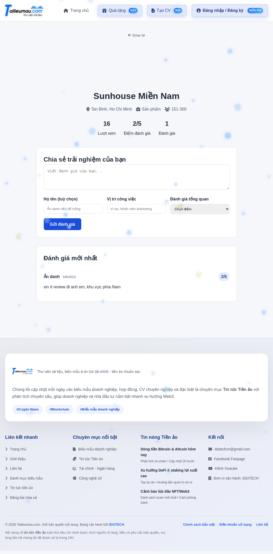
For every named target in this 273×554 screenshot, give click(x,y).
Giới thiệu (15, 462)
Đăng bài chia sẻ (21, 501)
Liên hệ (13, 471)
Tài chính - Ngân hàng (94, 471)
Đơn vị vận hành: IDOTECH (233, 481)
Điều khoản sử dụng (235, 528)
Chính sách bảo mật (199, 528)
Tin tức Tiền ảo (88, 462)
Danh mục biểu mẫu (24, 481)
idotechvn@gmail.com (229, 452)
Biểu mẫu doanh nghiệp (95, 452)
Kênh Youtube (222, 471)
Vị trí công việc (121, 202)
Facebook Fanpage (226, 462)
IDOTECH (116, 528)
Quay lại (136, 35)
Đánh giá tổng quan (189, 202)
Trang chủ (16, 452)
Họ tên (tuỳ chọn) (61, 202)
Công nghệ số (87, 481)
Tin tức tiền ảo (19, 491)
